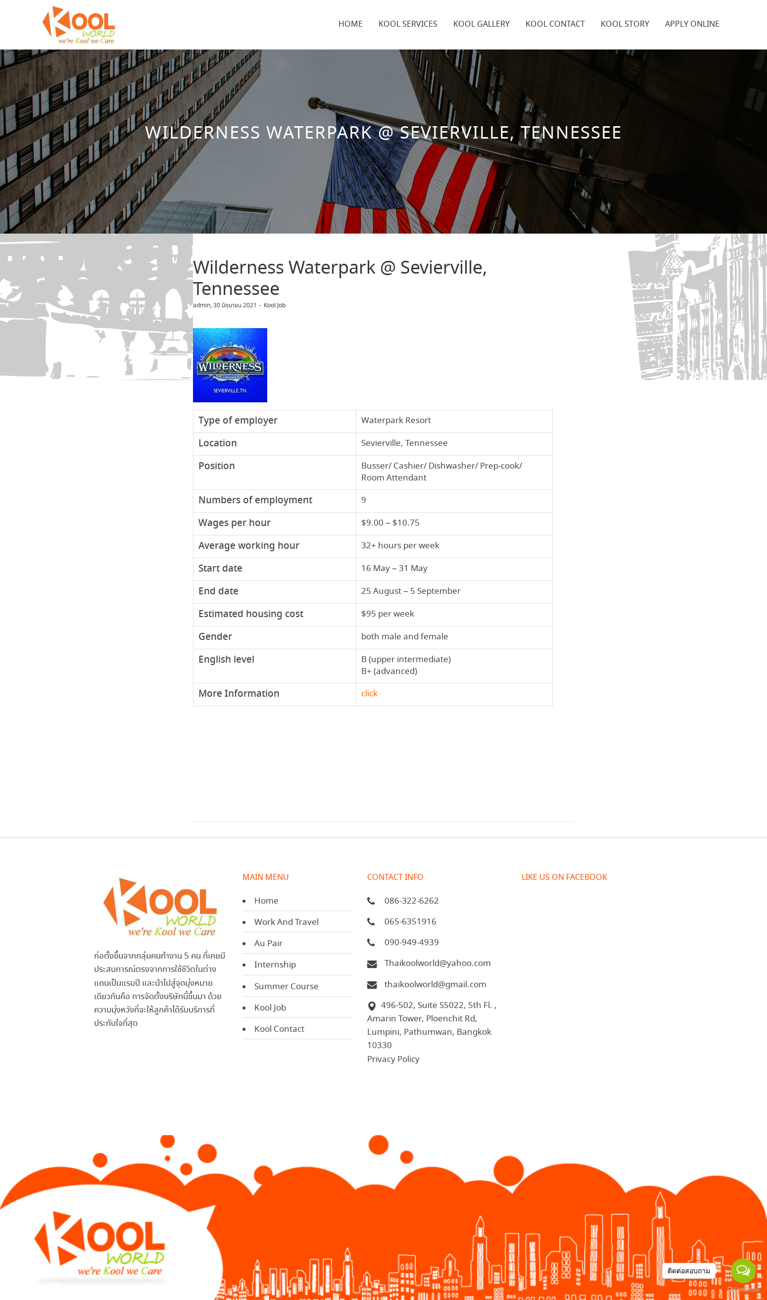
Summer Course (286, 987)
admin (201, 305)
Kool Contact (279, 1029)
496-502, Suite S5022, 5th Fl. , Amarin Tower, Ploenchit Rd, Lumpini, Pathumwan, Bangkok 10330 (432, 1026)
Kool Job (275, 305)
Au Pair (268, 944)
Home (266, 901)
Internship (275, 965)
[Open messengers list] (743, 1270)
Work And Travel (286, 922)
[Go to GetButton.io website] (743, 1290)
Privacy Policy (393, 1060)
